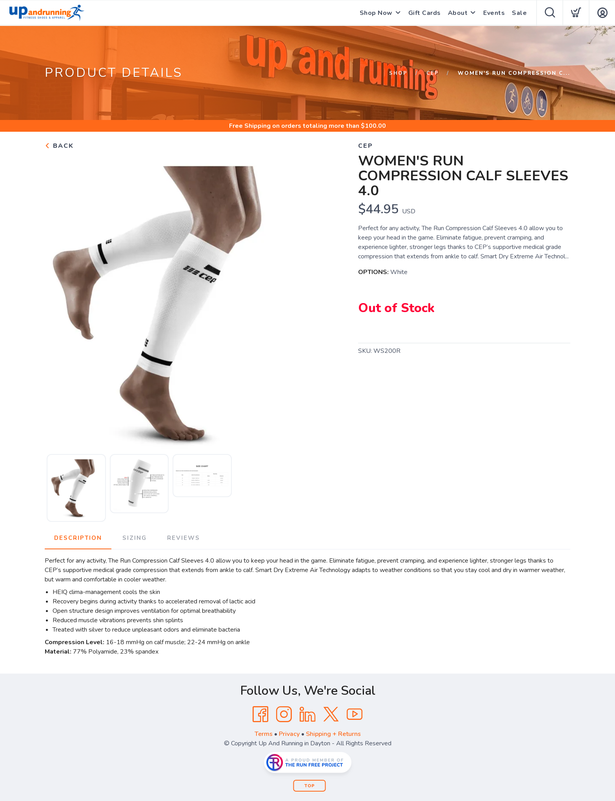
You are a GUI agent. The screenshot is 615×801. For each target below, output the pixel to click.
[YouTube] (354, 714)
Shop (398, 73)
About (458, 13)
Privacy (289, 734)
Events (494, 13)
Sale (519, 13)
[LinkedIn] (307, 714)
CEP (432, 73)
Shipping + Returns (333, 734)
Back (59, 146)
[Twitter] (331, 714)
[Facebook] (260, 714)
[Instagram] (284, 714)
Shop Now (376, 13)
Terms (264, 734)
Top (309, 786)
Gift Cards (424, 13)
